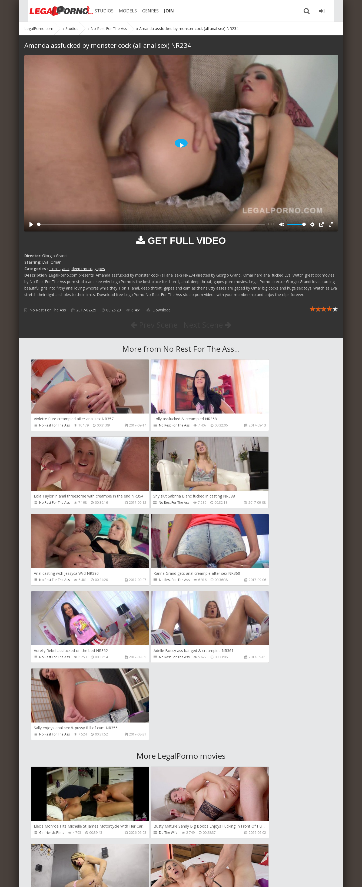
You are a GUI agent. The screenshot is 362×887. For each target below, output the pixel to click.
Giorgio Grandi (50, 834)
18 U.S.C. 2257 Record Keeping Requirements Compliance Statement (196, 877)
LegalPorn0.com (64, 877)
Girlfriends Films (51, 679)
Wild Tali (247, 834)
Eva (45, 262)
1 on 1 (54, 268)
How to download (101, 861)
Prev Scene (153, 325)
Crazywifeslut (251, 756)
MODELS (122, 11)
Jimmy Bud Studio (153, 834)
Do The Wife (149, 679)
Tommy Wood (50, 756)
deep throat (82, 268)
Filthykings (148, 756)
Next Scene (207, 325)
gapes (99, 268)
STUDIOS (98, 11)
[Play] (31, 224)
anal (65, 268)
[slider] (151, 224)
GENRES (145, 11)
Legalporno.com (54, 11)
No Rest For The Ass (47, 310)
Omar (56, 262)
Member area (62, 861)
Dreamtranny (251, 679)
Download (159, 310)
